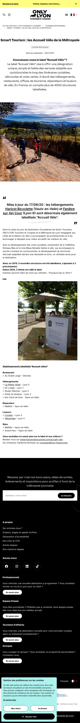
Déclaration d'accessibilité (16, 536)
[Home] (40, 15)
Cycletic (9, 415)
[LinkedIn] (27, 566)
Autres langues (10, 545)
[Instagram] (17, 566)
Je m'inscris (66, 495)
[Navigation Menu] (4, 14)
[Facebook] (6, 566)
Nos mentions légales (13, 549)
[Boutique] (66, 14)
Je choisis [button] (42, 708)
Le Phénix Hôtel (12, 384)
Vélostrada (10, 418)
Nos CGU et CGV (11, 541)
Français (68, 681)
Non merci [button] (15, 708)
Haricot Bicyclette (19, 209)
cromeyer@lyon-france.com (54, 442)
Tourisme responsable (55, 26)
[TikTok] (37, 566)
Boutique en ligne (10, 4)
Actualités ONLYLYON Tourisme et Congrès (22, 26)
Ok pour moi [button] (29, 716)
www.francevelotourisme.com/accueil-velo (41, 439)
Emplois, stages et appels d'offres (20, 532)
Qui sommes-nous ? (12, 528)
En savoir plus (12, 592)
